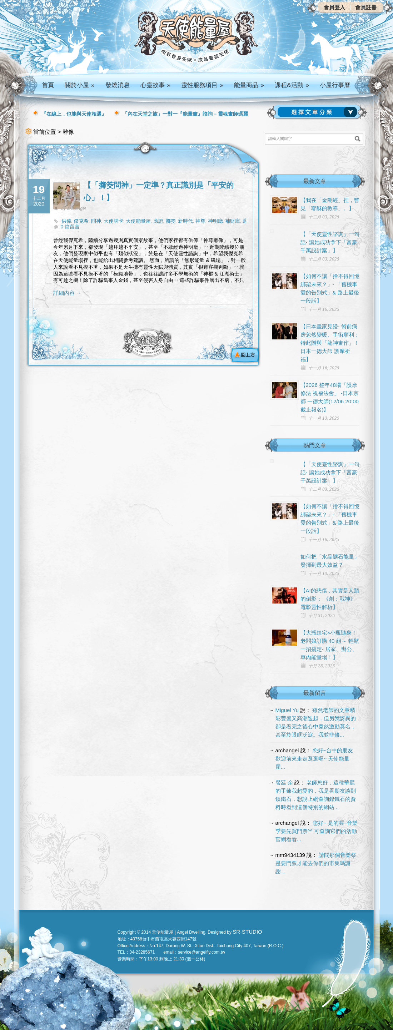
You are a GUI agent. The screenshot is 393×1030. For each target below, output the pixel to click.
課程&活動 (292, 85)
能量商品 (249, 85)
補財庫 (232, 221)
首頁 (48, 85)
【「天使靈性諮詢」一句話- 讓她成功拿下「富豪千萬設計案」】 (329, 242)
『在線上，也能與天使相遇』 (73, 114)
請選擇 (318, 112)
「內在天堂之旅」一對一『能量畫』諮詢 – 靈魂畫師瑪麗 (185, 114)
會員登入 (334, 7)
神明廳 (215, 221)
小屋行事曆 (335, 85)
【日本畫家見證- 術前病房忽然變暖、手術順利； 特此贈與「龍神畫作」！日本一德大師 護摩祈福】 (329, 342)
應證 (158, 221)
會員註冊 (366, 7)
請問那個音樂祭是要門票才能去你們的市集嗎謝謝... (316, 863)
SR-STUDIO (247, 932)
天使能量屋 (138, 221)
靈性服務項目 (202, 85)
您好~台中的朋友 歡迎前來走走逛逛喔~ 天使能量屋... (314, 758)
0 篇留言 (70, 226)
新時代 (185, 221)
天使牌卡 (114, 221)
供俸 (66, 221)
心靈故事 (155, 85)
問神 (96, 221)
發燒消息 (117, 85)
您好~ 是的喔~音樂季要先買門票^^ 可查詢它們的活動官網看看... (316, 831)
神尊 (200, 221)
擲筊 (171, 221)
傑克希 (81, 221)
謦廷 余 (284, 782)
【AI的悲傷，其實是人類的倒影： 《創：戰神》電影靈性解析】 (329, 598)
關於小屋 (80, 85)
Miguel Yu (287, 710)
